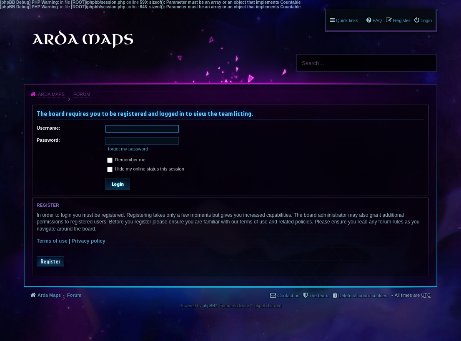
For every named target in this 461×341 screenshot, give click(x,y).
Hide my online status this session (145, 168)
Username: (48, 127)
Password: (48, 140)
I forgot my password (126, 148)
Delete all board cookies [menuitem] (362, 295)
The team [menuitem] (318, 295)
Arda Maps (51, 94)
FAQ (377, 20)
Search (427, 63)
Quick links (347, 20)
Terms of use (52, 241)
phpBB (209, 305)
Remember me (126, 159)
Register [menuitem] (401, 20)
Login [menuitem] (426, 20)
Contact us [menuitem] (288, 295)
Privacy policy (88, 241)
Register (50, 261)
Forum (81, 94)
